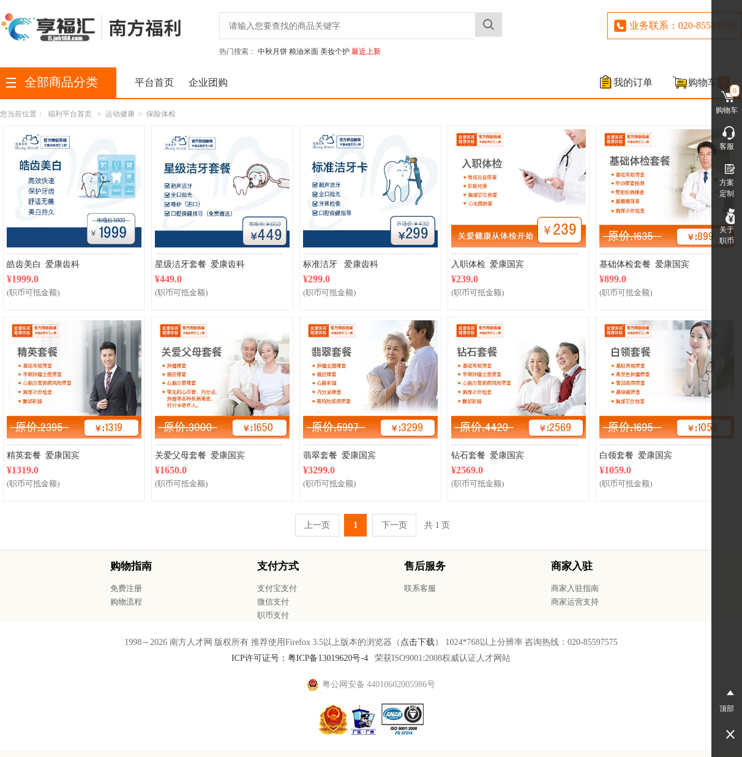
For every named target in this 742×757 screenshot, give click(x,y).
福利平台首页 (70, 114)
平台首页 (154, 82)
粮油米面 (303, 51)
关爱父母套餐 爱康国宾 (200, 455)
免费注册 (126, 588)
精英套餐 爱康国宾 (43, 455)
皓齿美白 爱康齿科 (43, 264)
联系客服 (420, 588)
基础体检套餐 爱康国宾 (644, 264)
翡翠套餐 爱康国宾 (339, 455)
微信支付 (273, 601)
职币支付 (273, 615)
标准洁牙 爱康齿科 (340, 264)
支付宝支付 (277, 588)
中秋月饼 (272, 51)
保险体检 (161, 114)
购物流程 (126, 601)
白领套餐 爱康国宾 (635, 455)
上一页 (317, 525)
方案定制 (727, 179)
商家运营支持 (575, 601)
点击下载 (417, 642)
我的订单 (633, 82)
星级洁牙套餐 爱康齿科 (200, 264)
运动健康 (120, 114)
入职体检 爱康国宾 (487, 264)
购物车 (709, 82)
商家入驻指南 (575, 588)
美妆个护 (335, 51)
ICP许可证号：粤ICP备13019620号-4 (299, 658)
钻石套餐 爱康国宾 (487, 455)
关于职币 (727, 226)
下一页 (394, 525)
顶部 (727, 699)
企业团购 (208, 82)
